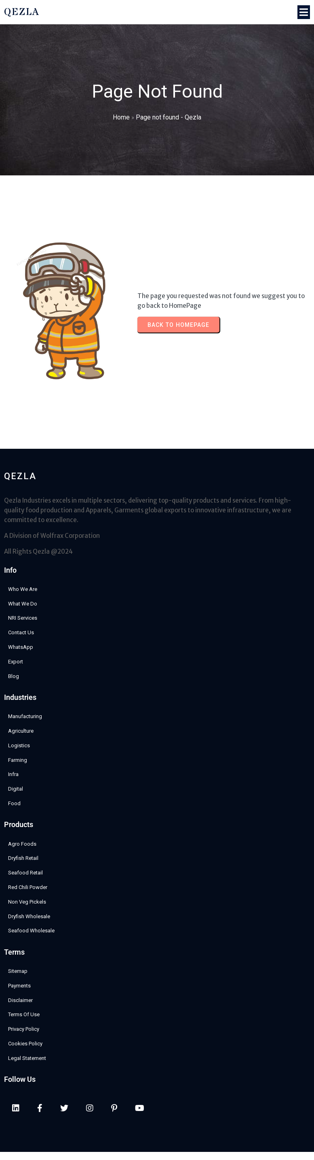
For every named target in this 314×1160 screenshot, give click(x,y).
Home (121, 117)
